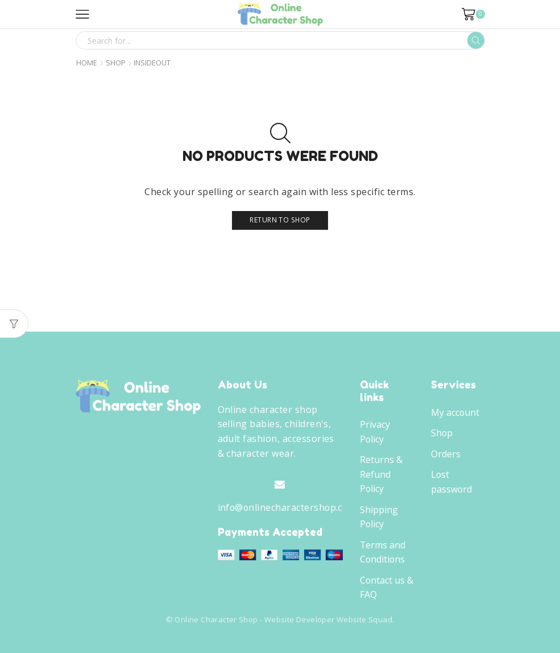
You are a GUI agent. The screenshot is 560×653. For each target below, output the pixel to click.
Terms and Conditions (382, 552)
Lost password (451, 481)
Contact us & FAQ (386, 587)
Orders (446, 454)
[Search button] (475, 40)
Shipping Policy (379, 517)
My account (455, 412)
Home (86, 63)
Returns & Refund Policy (381, 474)
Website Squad (364, 619)
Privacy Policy (375, 431)
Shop (116, 63)
